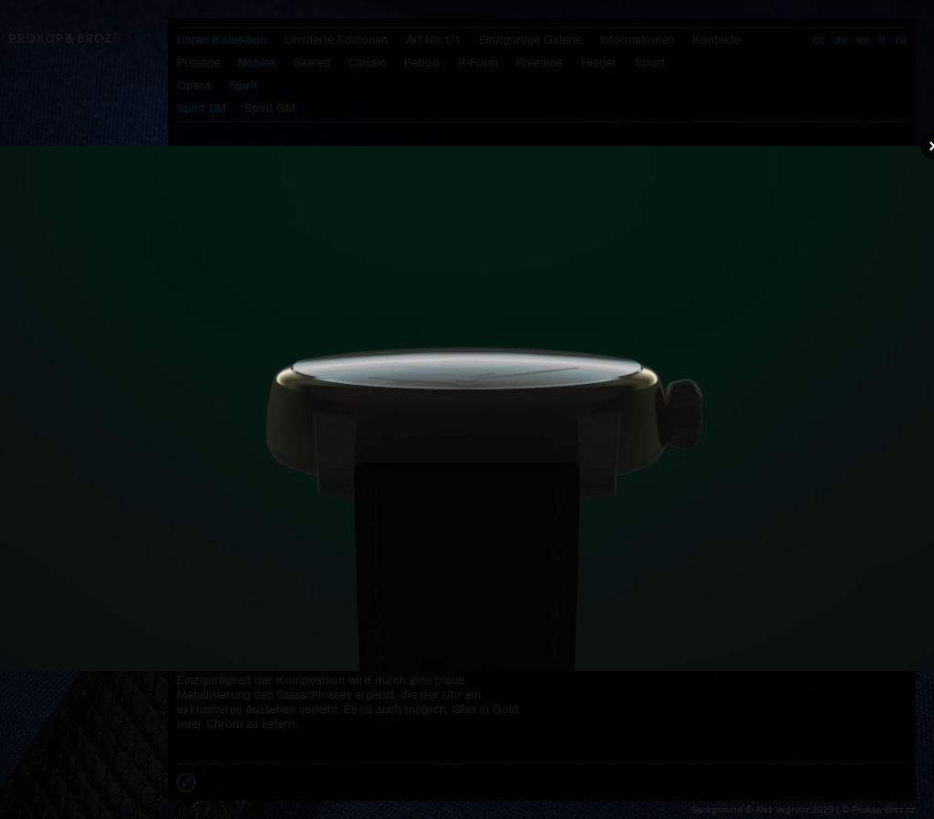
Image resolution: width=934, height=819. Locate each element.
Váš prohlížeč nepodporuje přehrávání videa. (467, 408)
